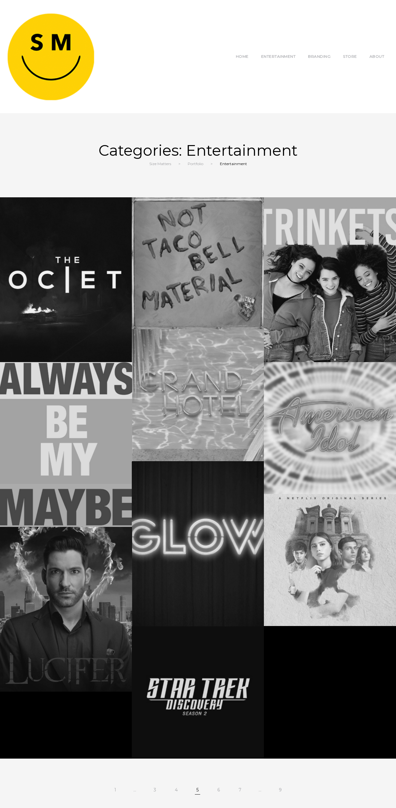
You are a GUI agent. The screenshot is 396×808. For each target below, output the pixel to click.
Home (242, 56)
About (376, 56)
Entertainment (278, 56)
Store (350, 56)
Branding (319, 56)
